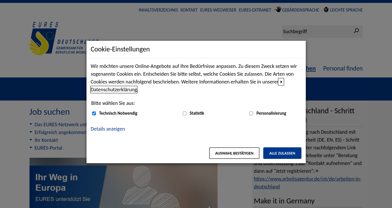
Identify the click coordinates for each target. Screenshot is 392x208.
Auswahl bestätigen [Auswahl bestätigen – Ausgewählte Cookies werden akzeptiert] (234, 153)
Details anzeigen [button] (108, 129)
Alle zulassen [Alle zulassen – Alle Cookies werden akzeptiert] (282, 153)
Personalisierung (271, 113)
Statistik (197, 113)
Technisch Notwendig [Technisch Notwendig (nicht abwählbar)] (118, 113)
